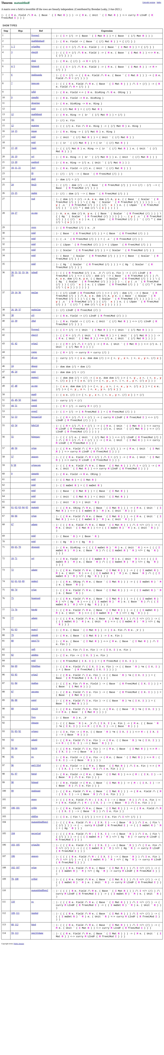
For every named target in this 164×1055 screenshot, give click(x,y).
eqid (33, 108)
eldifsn (34, 816)
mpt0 (33, 394)
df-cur (34, 357)
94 (16, 748)
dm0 (33, 179)
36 (19, 292)
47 (12, 386)
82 (12, 655)
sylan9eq (35, 46)
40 (12, 448)
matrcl (34, 629)
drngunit (35, 547)
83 (12, 674)
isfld (33, 92)
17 (12, 148)
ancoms (35, 691)
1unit (33, 148)
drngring (35, 103)
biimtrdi (35, 66)
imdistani (35, 791)
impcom (35, 83)
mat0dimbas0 (37, 41)
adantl (34, 739)
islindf (34, 272)
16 (12, 156)
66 (16, 516)
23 (12, 193)
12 (12, 114)
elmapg (34, 722)
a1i (32, 315)
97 (16, 774)
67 (12, 524)
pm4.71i (35, 640)
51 (16, 405)
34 (27, 272)
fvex (33, 717)
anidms (34, 655)
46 (12, 371)
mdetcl (34, 581)
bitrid (34, 774)
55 (12, 436)
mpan (34, 131)
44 (12, 405)
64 (23, 507)
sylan (34, 448)
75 (12, 598)
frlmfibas (35, 666)
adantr (34, 524)
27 (16, 213)
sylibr (34, 808)
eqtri (33, 371)
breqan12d (36, 417)
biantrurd (35, 598)
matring (35, 125)
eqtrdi (34, 405)
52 (12, 417)
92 (19, 731)
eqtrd (33, 700)
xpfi (33, 649)
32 (19, 272)
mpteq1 (35, 377)
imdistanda (36, 75)
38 (12, 315)
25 (16, 193)
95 (12, 756)
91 (12, 731)
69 (12, 547)
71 (16, 558)
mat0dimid (36, 114)
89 (12, 708)
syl (32, 156)
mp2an (34, 292)
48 (16, 386)
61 (12, 507)
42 (16, 343)
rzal (33, 198)
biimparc (35, 436)
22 (12, 321)
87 (12, 691)
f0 (32, 173)
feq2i (33, 184)
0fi (32, 120)
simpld (34, 635)
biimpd (34, 782)
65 (27, 507)
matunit (35, 507)
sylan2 (34, 343)
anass (34, 799)
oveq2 (34, 411)
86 (12, 700)
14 (12, 131)
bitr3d (34, 748)
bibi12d (35, 425)
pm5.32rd (36, 765)
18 (16, 148)
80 (12, 640)
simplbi (35, 97)
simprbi (35, 473)
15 (16, 131)
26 (12, 309)
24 (12, 184)
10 (12, 167)
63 (19, 507)
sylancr (34, 731)
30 (12, 272)
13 (12, 162)
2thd (33, 321)
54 (16, 425)
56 (16, 448)
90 (12, 748)
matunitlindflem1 (39, 822)
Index (159, 2)
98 (12, 782)
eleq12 (34, 335)
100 (13, 808)
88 (16, 700)
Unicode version (149, 2)
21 (19, 167)
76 (16, 609)
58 (15, 465)
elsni (33, 60)
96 (12, 765)
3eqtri (34, 400)
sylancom (36, 465)
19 (16, 156)
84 (12, 666)
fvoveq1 (35, 35)
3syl (33, 167)
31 (16, 272)
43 (12, 425)
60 (12, 516)
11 (16, 167)
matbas (34, 683)
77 (12, 618)
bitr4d (34, 609)
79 (12, 635)
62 (16, 507)
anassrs (34, 456)
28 (16, 309)
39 (16, 321)
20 (16, 162)
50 (19, 400)
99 (12, 791)
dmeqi (34, 366)
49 (16, 400)
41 (12, 343)
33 (23, 272)
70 (19, 547)
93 (12, 739)
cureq (34, 352)
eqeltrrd (35, 162)
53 (16, 417)
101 (18, 808)
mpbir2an (36, 309)
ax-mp (34, 213)
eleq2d (34, 52)
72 (12, 570)
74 (16, 589)
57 (12, 456)
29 (12, 292)
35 (12, 275)
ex (32, 756)
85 (16, 674)
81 (12, 774)
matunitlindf (22, 2)
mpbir (34, 193)
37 (19, 309)
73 (12, 609)
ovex (33, 227)
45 (12, 400)
